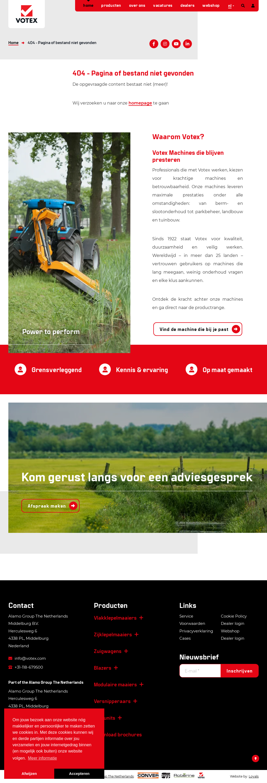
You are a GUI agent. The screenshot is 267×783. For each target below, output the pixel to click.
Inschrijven (240, 671)
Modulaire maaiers (115, 684)
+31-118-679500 (25, 667)
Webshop (211, 5)
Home (88, 5)
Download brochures (118, 734)
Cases (185, 638)
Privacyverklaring (196, 630)
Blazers (102, 667)
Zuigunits (104, 717)
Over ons (137, 5)
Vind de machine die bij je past (194, 329)
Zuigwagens (108, 651)
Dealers (187, 5)
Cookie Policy (234, 616)
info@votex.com (27, 658)
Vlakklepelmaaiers (115, 617)
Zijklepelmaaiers (113, 634)
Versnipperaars (112, 701)
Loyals (254, 776)
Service (186, 616)
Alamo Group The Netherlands (56, 682)
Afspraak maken (47, 506)
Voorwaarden (192, 623)
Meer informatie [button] (42, 758)
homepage (140, 103)
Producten (111, 5)
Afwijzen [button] (29, 774)
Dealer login (232, 623)
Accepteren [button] (79, 774)
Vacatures (162, 5)
